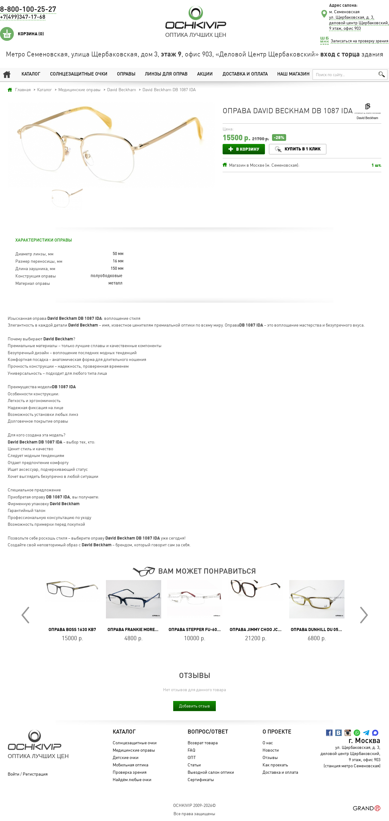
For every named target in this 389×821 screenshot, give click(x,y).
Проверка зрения (129, 772)
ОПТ (192, 757)
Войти (13, 773)
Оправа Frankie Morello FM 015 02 (145, 629)
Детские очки (125, 757)
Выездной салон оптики (211, 772)
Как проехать (275, 764)
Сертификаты (201, 779)
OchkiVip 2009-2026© (194, 805)
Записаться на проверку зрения (359, 40)
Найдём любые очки (132, 779)
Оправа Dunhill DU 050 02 (319, 629)
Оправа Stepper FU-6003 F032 (201, 629)
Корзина (31, 34)
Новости (271, 750)
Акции (205, 74)
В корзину (247, 149)
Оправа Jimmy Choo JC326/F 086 (264, 629)
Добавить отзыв (194, 705)
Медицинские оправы (134, 750)
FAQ (191, 750)
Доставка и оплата (245, 74)
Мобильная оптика (130, 764)
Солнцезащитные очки (78, 74)
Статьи (194, 764)
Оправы (126, 74)
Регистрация (35, 773)
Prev (25, 615)
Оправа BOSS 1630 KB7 (72, 629)
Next (364, 615)
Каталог (30, 74)
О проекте (277, 732)
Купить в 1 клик (303, 148)
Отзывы (270, 757)
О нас (268, 742)
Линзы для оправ (166, 74)
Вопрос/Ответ (208, 732)
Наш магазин (293, 74)
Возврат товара (203, 742)
